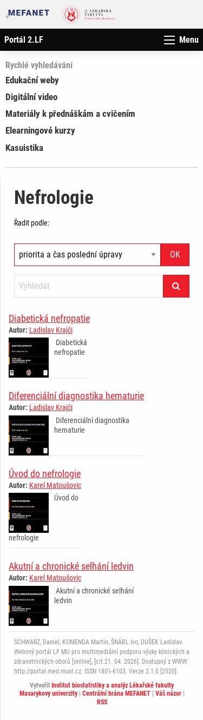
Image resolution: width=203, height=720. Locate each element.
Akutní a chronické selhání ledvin (71, 566)
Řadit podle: (31, 223)
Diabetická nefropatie (49, 318)
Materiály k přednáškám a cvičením (70, 113)
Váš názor (168, 693)
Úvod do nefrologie (45, 473)
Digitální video (31, 96)
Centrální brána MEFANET (116, 693)
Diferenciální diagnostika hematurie (76, 395)
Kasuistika (24, 147)
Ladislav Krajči (51, 330)
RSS (102, 702)
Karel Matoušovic (55, 485)
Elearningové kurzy (40, 130)
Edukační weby (32, 80)
